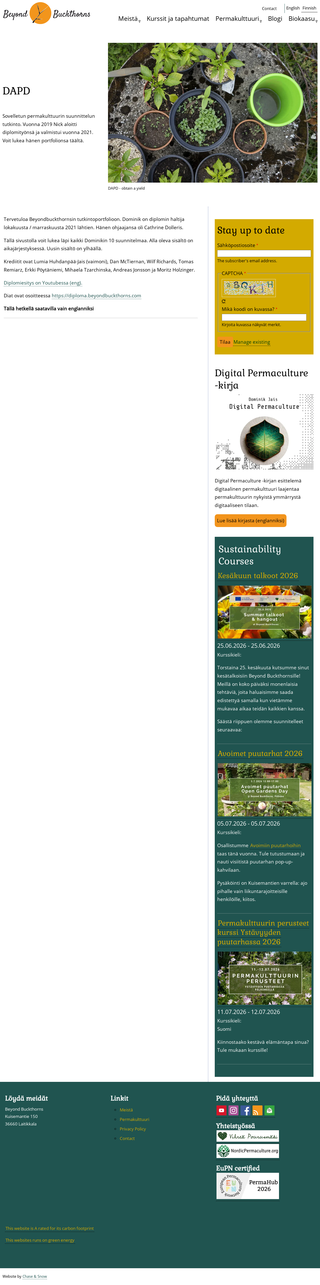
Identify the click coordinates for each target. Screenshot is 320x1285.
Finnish (309, 8)
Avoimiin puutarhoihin (275, 845)
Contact (269, 8)
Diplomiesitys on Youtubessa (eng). (43, 282)
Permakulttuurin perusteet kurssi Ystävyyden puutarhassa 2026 (263, 932)
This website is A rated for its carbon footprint (50, 1228)
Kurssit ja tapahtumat (178, 18)
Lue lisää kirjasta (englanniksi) (250, 520)
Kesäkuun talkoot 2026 (258, 575)
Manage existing (252, 341)
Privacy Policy (133, 1129)
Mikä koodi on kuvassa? (248, 309)
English (293, 8)
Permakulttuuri (237, 18)
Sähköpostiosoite (236, 245)
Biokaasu (301, 18)
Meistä (128, 18)
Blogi (275, 18)
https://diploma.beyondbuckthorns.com (96, 295)
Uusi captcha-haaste (224, 301)
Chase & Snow (34, 1276)
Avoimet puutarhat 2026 (260, 753)
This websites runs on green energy (40, 1240)
